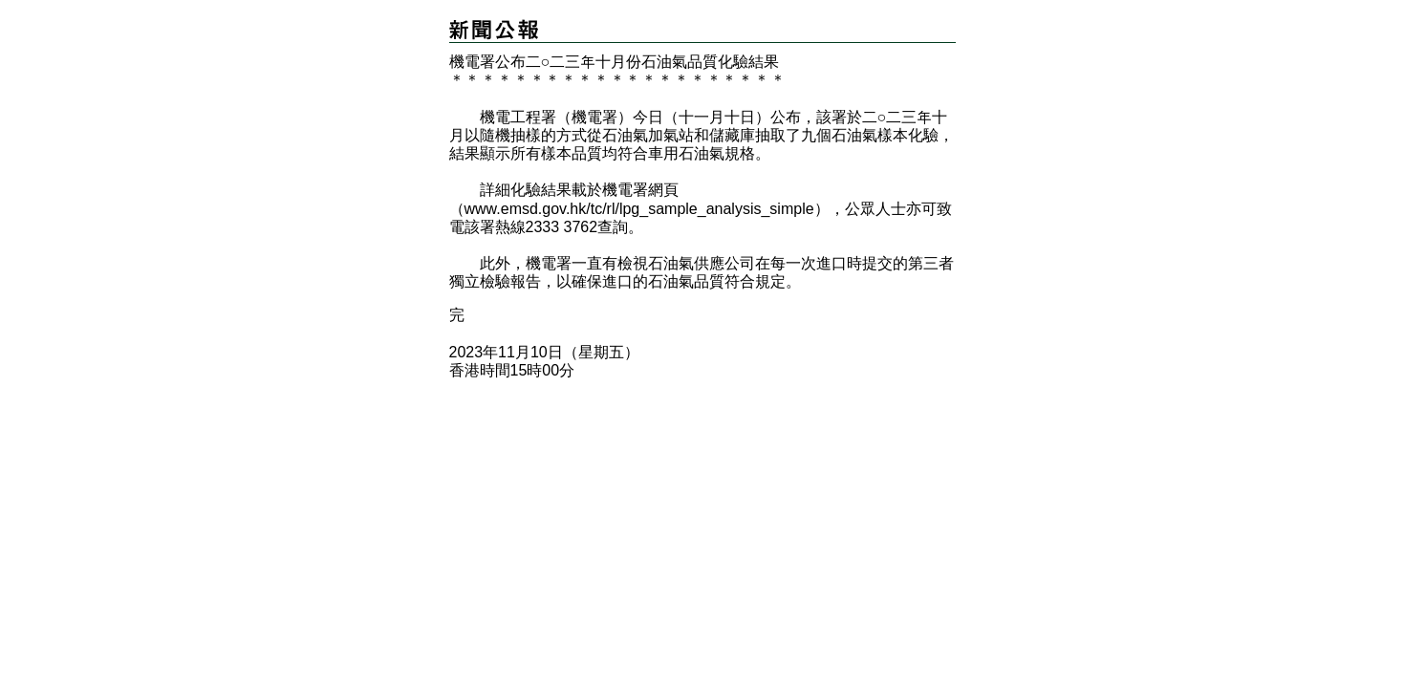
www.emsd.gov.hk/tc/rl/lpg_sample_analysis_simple (639, 209)
